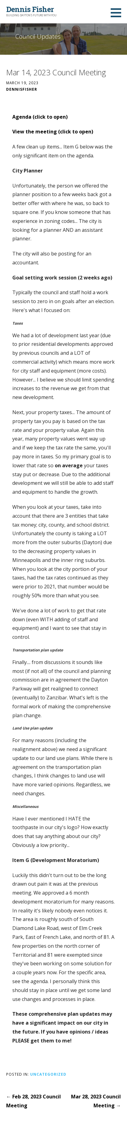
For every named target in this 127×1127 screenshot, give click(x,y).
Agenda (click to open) (40, 116)
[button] (118, 13)
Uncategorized (48, 1074)
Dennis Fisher (30, 9)
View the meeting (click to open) (52, 131)
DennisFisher (21, 89)
